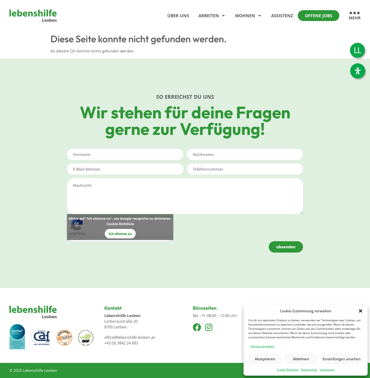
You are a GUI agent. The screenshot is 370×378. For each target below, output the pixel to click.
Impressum (327, 370)
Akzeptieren (265, 359)
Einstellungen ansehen (341, 359)
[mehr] (355, 16)
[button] (360, 311)
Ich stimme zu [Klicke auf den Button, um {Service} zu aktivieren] (120, 233)
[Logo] (33, 15)
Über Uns (178, 15)
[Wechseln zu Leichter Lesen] (357, 50)
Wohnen (248, 15)
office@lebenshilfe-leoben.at (129, 337)
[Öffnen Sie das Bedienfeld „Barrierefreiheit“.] (357, 70)
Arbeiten (212, 15)
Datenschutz (309, 370)
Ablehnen (301, 359)
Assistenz (282, 15)
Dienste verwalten (262, 346)
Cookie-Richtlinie (288, 370)
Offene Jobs (318, 15)
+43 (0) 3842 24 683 (121, 343)
